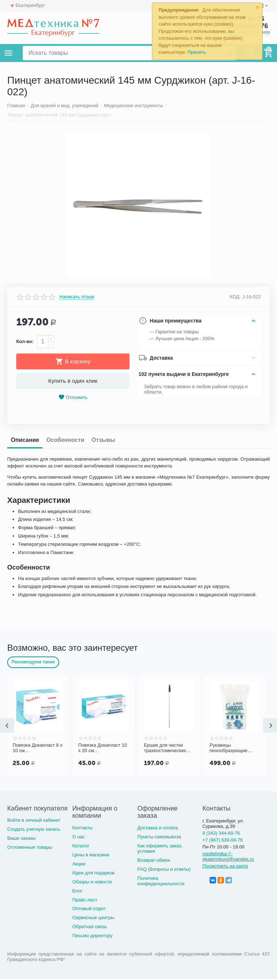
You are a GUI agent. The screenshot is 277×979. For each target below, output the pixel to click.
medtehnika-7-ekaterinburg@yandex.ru (228, 856)
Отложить (72, 397)
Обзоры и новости (92, 881)
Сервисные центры (93, 917)
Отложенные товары (29, 847)
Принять (197, 52)
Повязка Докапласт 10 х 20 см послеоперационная (102, 748)
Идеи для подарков (93, 872)
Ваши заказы (21, 838)
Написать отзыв (77, 296)
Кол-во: (25, 341)
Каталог (80, 845)
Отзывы (103, 440)
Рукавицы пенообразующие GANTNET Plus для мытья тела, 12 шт (231, 748)
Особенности (65, 440)
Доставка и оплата (157, 827)
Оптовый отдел (88, 908)
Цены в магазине (90, 854)
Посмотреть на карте (225, 866)
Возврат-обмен (153, 860)
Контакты (82, 827)
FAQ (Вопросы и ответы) (164, 869)
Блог (77, 891)
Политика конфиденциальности (161, 880)
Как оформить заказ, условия (160, 848)
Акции (78, 863)
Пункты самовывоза (159, 836)
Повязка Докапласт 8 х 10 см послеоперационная (37, 748)
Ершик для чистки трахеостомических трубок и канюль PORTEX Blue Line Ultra (165, 748)
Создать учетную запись (33, 829)
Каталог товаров (9, 53)
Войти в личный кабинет (34, 820)
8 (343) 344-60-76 (221, 833)
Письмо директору (92, 935)
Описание (25, 440)
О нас (78, 836)
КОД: (235, 296)
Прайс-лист (84, 900)
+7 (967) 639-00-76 (222, 840)
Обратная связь (89, 926)
